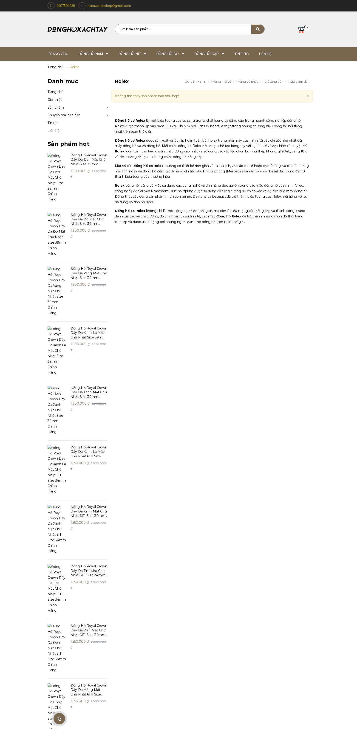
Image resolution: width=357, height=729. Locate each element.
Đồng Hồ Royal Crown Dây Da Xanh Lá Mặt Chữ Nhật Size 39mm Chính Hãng (89, 273)
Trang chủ (55, 92)
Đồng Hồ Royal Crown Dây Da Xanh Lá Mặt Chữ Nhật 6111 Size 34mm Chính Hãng (89, 348)
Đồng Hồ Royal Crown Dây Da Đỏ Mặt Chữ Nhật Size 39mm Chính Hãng (89, 197)
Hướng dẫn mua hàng (131, 601)
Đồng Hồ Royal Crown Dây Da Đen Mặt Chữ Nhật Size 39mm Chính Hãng (89, 160)
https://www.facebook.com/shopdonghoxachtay (291, 593)
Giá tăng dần (271, 81)
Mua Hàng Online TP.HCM (229, 663)
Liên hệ (53, 131)
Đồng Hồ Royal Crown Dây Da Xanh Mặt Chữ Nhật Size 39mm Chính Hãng (89, 311)
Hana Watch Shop (67, 590)
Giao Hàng (185, 629)
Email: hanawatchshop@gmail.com (128, 680)
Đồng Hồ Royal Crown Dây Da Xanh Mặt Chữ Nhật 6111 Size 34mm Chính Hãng (89, 386)
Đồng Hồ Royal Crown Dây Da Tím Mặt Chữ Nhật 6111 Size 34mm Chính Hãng (89, 424)
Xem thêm (58, 533)
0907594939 (66, 6)
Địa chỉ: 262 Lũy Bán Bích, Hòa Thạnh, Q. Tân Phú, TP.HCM (128, 669)
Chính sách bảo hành (130, 615)
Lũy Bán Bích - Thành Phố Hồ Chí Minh (128, 663)
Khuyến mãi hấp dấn (64, 115)
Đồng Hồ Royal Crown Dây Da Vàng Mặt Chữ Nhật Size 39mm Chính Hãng (89, 235)
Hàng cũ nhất (245, 81)
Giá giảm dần (297, 81)
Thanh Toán (186, 615)
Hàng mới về (219, 81)
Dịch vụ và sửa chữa (129, 622)
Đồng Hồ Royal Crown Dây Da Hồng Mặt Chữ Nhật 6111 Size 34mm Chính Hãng (89, 499)
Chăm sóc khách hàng (136, 590)
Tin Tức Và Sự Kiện (191, 601)
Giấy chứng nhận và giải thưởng (75, 615)
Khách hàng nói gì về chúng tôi (74, 622)
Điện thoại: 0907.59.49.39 (128, 674)
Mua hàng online (191, 622)
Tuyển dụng (186, 608)
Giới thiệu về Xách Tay (66, 601)
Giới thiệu (55, 100)
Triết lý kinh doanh (63, 608)
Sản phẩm (56, 107)
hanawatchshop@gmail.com (109, 6)
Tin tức (53, 123)
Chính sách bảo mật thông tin (138, 629)
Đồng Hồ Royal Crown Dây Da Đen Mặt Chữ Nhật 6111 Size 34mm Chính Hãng (89, 462)
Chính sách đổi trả (127, 608)
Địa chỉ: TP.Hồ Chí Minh (229, 669)
